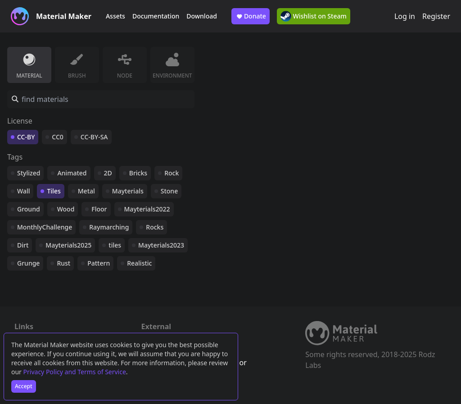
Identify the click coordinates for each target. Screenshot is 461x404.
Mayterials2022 (147, 209)
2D (108, 173)
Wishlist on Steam (313, 16)
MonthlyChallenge (44, 227)
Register (436, 16)
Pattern (98, 263)
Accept (23, 386)
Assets (115, 16)
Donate (250, 16)
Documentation (155, 16)
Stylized (28, 173)
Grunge (28, 263)
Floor (99, 209)
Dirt (22, 245)
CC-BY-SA (94, 137)
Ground (28, 209)
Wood (66, 209)
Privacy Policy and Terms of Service (74, 371)
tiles (114, 245)
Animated (71, 173)
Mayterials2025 (68, 245)
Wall (23, 191)
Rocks (154, 227)
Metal (86, 191)
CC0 (57, 137)
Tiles (53, 191)
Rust (63, 263)
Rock (171, 173)
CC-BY (26, 137)
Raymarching (109, 227)
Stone (169, 191)
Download (201, 16)
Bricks (138, 173)
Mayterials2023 (161, 245)
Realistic (139, 263)
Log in (404, 16)
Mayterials (128, 191)
